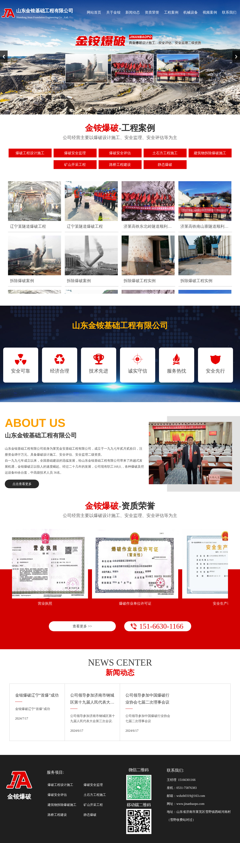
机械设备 (190, 12)
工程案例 (171, 12)
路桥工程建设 (57, 814)
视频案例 (210, 12)
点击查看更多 (22, 484)
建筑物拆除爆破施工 (62, 804)
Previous (4, 57)
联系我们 (229, 12)
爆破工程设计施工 (60, 784)
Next (236, 57)
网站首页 (94, 12)
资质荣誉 (152, 12)
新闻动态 (132, 12)
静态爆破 (90, 814)
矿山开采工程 (93, 804)
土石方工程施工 (95, 794)
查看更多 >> (82, 626)
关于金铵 (113, 12)
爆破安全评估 (57, 794)
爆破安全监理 (93, 784)
